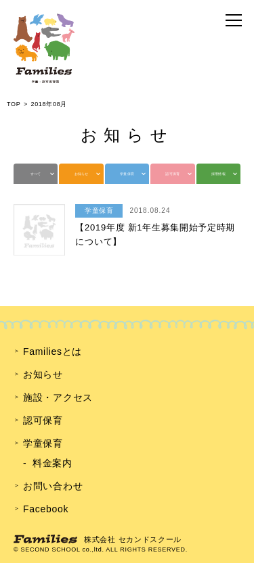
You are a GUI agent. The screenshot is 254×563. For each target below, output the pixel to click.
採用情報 (218, 174)
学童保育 (127, 174)
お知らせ (82, 174)
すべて (35, 174)
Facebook (45, 509)
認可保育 (172, 174)
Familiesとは (52, 351)
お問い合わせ (53, 486)
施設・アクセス (58, 397)
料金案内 (52, 463)
